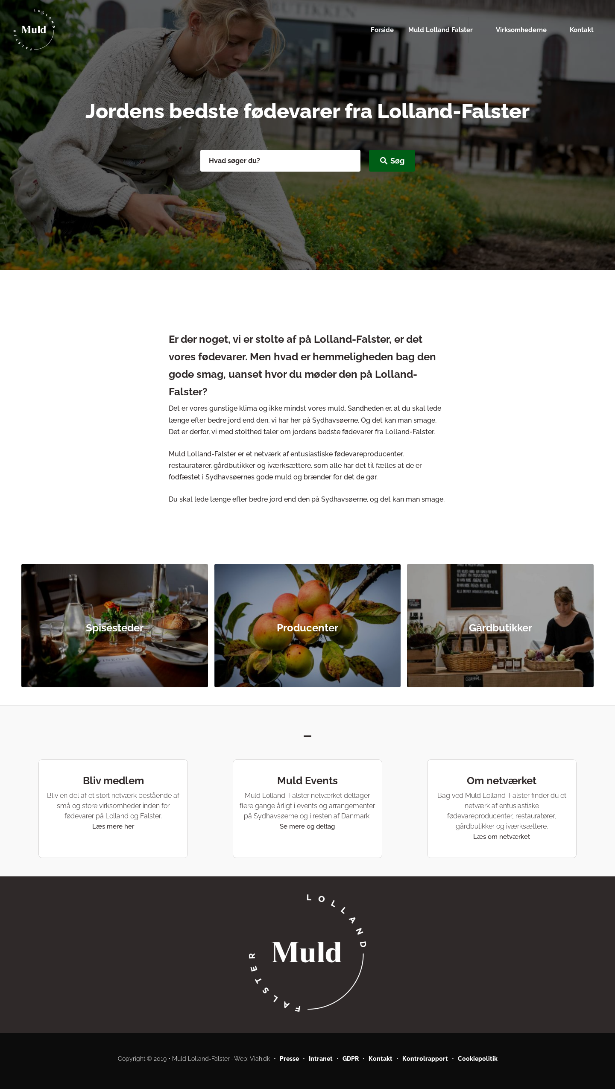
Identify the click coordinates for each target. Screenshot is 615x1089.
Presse (289, 1058)
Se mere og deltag (307, 826)
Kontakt (582, 29)
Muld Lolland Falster (440, 29)
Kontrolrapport (425, 1058)
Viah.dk (260, 1058)
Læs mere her (113, 826)
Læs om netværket (501, 837)
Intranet (321, 1058)
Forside (382, 29)
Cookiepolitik (478, 1058)
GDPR (351, 1058)
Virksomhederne (521, 29)
